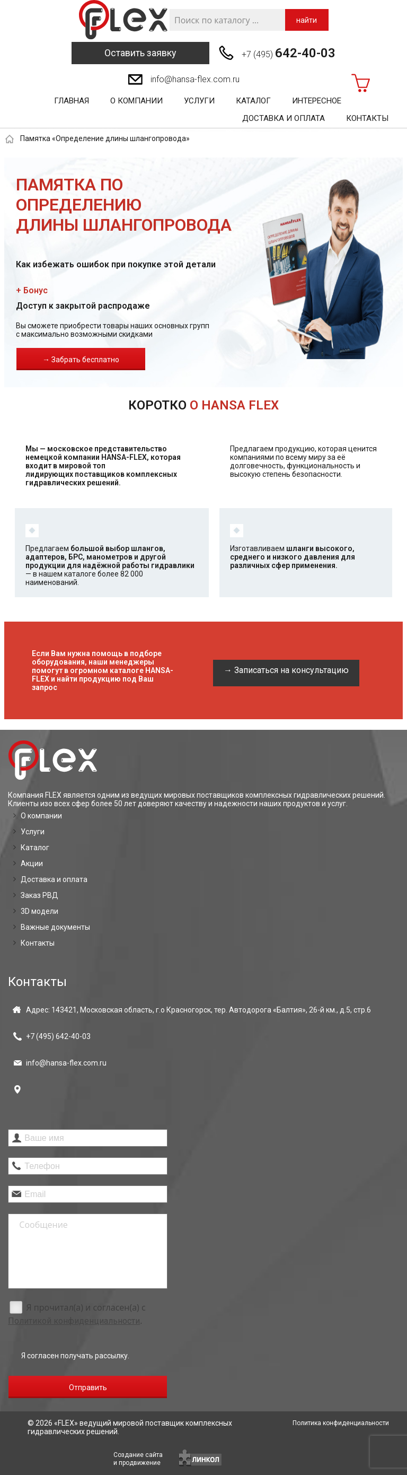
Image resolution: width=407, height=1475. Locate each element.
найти (306, 20)
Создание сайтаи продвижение (138, 1459)
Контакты (367, 118)
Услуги (199, 101)
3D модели (39, 911)
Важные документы (55, 927)
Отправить (88, 1387)
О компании (136, 101)
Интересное (316, 101)
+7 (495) (288, 53)
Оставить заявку (140, 52)
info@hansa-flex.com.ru (195, 79)
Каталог (253, 101)
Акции (32, 863)
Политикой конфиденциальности (74, 1321)
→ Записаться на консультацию (286, 670)
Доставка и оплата (283, 118)
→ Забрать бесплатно (80, 359)
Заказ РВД (39, 895)
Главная (71, 101)
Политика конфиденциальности (341, 1423)
